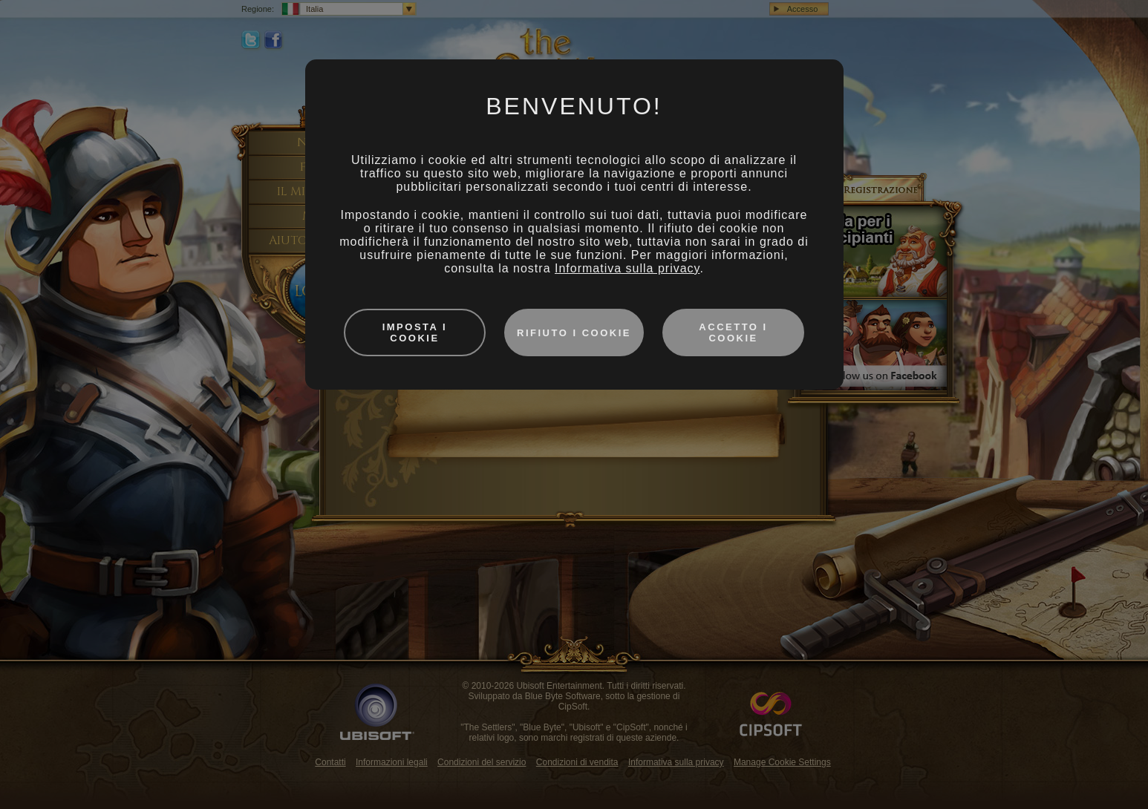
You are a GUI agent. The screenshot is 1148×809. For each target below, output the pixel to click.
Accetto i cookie (733, 332)
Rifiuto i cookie (574, 332)
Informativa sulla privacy (627, 268)
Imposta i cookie (415, 332)
